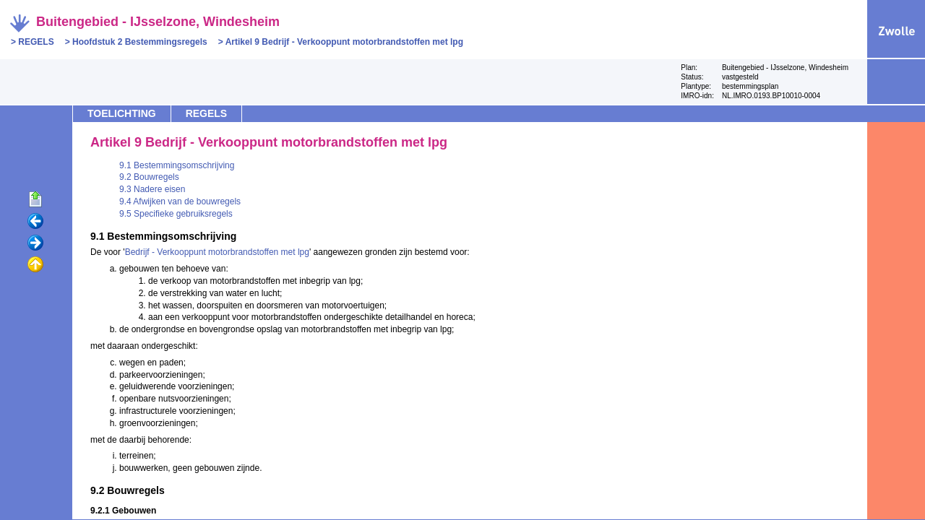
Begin (35, 200)
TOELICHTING (121, 113)
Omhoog (35, 265)
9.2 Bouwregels (149, 177)
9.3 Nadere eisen (152, 189)
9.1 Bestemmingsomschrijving (176, 165)
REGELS (35, 42)
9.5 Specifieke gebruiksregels (176, 214)
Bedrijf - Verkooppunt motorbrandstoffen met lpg (217, 252)
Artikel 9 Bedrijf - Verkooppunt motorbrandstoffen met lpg (344, 42)
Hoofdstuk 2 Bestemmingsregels (139, 42)
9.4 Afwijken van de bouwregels (180, 201)
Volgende (35, 243)
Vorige (35, 221)
